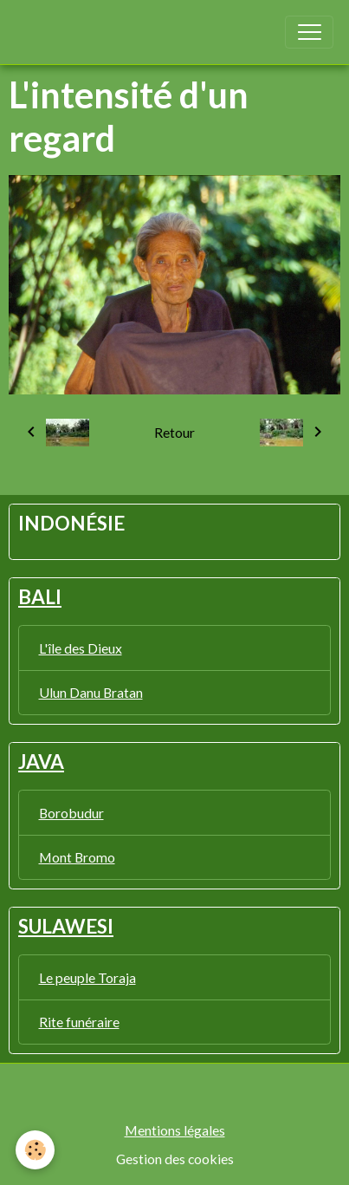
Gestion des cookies (175, 1158)
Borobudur (71, 812)
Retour (174, 432)
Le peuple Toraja (87, 977)
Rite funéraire (79, 1021)
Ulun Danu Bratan (91, 692)
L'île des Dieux (80, 648)
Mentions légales (175, 1130)
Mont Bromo (77, 857)
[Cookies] (35, 1149)
